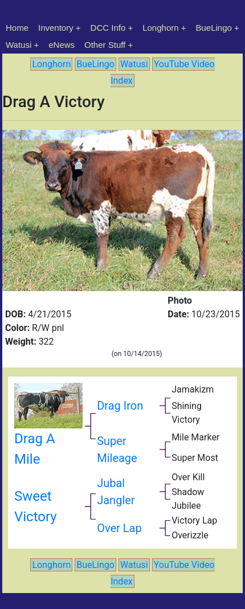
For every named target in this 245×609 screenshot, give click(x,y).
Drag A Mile (48, 432)
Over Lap (119, 528)
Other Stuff (104, 45)
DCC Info (108, 27)
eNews (61, 45)
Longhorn (160, 27)
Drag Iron (120, 405)
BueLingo (214, 27)
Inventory (56, 27)
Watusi (18, 45)
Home (17, 27)
